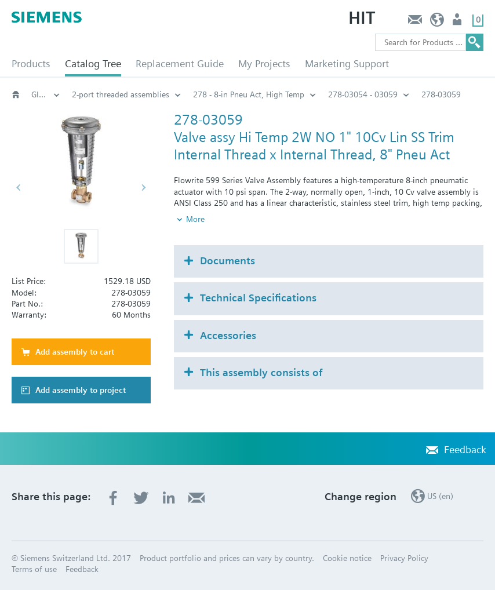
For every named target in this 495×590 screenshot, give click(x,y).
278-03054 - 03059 (363, 94)
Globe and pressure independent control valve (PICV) (45, 94)
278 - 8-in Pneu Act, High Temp (248, 94)
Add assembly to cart (74, 351)
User (458, 22)
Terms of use (34, 569)
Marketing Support (347, 63)
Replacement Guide (180, 63)
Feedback (414, 22)
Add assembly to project (80, 390)
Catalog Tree (93, 63)
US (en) (437, 22)
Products (31, 63)
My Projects (264, 63)
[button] (81, 246)
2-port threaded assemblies (120, 94)
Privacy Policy (404, 558)
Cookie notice (347, 558)
